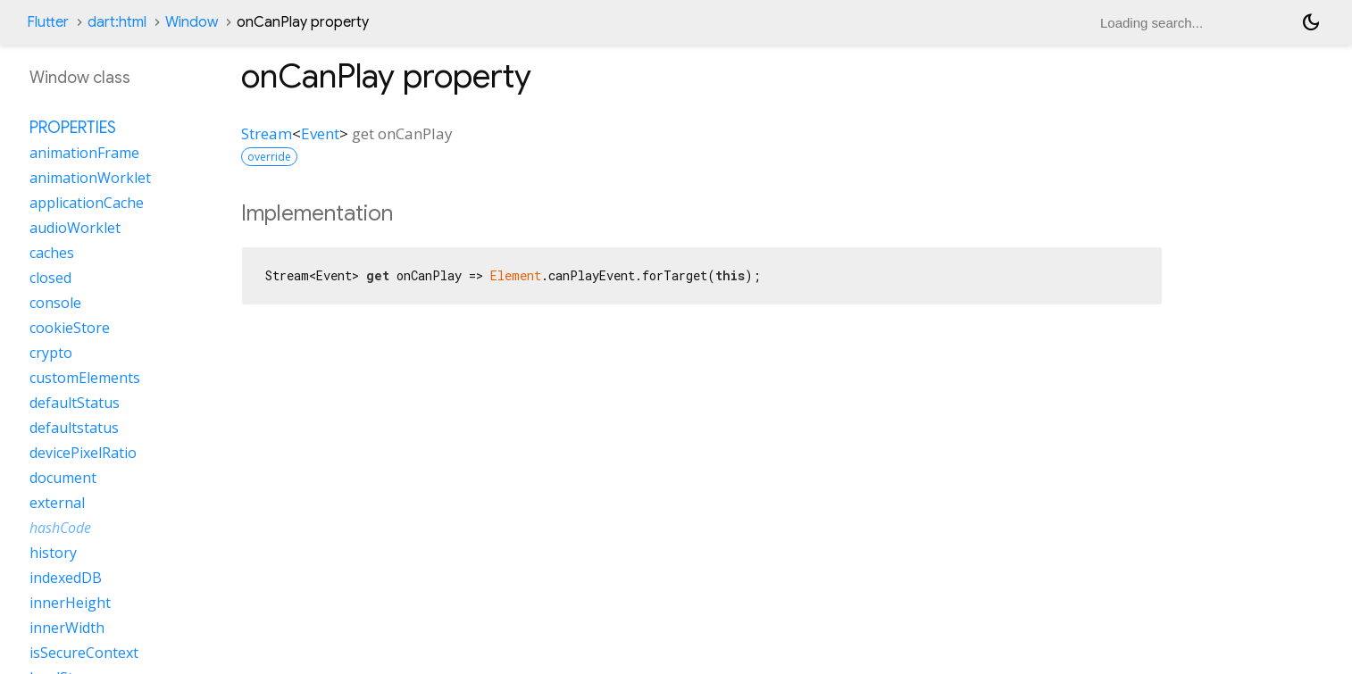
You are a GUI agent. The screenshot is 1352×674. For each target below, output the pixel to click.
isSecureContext (83, 652)
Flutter (48, 22)
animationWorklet (90, 177)
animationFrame (84, 152)
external (57, 502)
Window (191, 22)
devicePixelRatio (83, 452)
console (55, 302)
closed (50, 277)
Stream (266, 133)
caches (51, 252)
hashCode (60, 527)
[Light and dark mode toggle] (1311, 22)
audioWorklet (75, 227)
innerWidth (66, 627)
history (53, 552)
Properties (72, 127)
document (62, 477)
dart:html (117, 22)
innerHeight (70, 602)
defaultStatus (74, 402)
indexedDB (65, 577)
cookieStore (69, 327)
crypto (50, 352)
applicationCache (86, 202)
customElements (84, 377)
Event (320, 133)
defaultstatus (74, 427)
